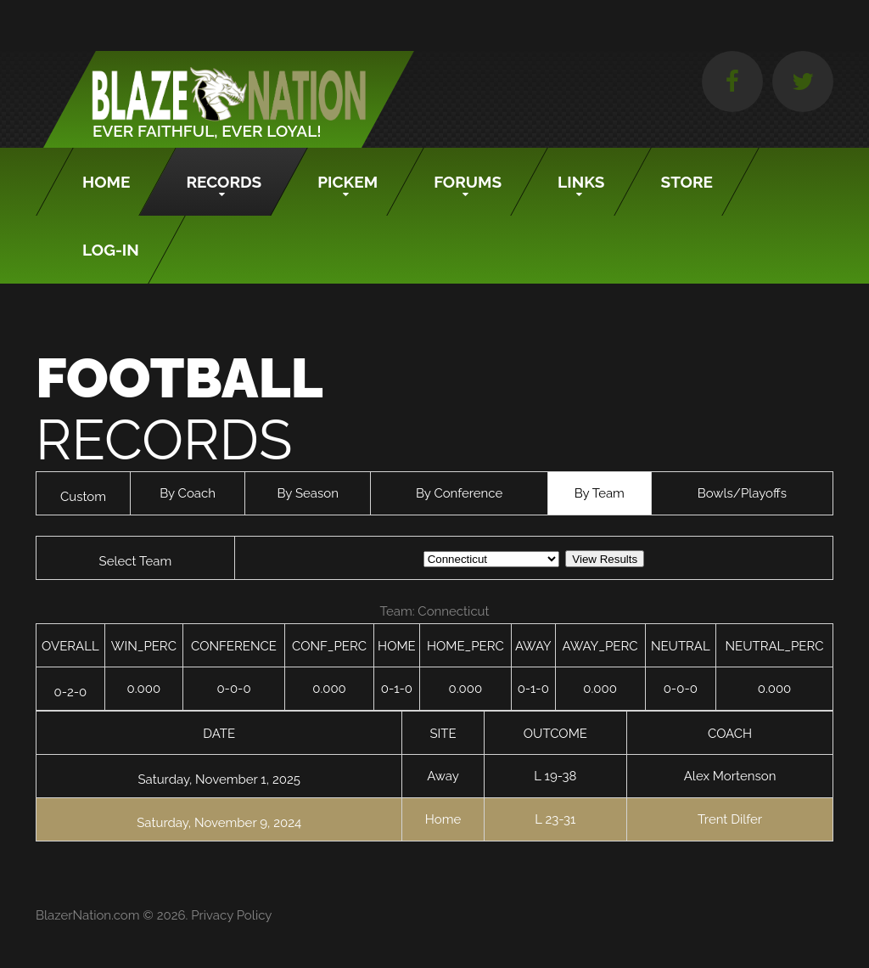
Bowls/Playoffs (742, 493)
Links (581, 181)
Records (223, 181)
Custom (83, 496)
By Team (600, 493)
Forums (468, 181)
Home (106, 181)
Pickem (347, 181)
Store (687, 181)
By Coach (188, 493)
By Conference (459, 493)
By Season (307, 493)
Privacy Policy (231, 915)
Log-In (110, 249)
